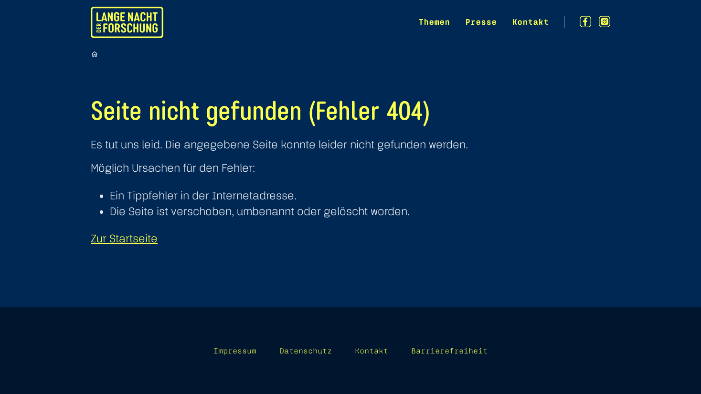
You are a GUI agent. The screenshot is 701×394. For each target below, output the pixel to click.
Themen (434, 22)
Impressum (234, 350)
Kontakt (530, 22)
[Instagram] (604, 22)
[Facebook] (585, 22)
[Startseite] (94, 54)
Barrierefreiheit (449, 350)
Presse (481, 22)
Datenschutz (305, 350)
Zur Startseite (124, 238)
